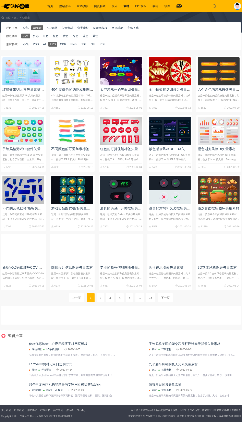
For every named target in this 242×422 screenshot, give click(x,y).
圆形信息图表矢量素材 (166, 267)
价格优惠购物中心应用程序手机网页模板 (58, 344)
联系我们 (19, 410)
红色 (46, 36)
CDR (63, 44)
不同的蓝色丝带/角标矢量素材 (25, 208)
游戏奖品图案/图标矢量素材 (72, 208)
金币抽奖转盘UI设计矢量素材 (171, 90)
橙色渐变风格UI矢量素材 (217, 149)
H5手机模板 (52, 349)
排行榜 (70, 410)
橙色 (56, 36)
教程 (155, 6)
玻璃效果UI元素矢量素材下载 (24, 90)
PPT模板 (140, 6)
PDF (102, 44)
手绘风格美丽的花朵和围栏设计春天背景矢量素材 (184, 344)
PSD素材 (51, 27)
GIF (93, 44)
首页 (50, 6)
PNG (73, 44)
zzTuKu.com (31, 416)
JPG (83, 44)
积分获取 (45, 410)
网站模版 (82, 6)
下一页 (165, 297)
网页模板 (117, 27)
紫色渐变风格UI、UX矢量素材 (172, 149)
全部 (26, 27)
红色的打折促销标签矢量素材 (122, 149)
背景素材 (83, 27)
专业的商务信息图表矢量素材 (122, 267)
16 (150, 297)
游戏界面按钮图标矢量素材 (218, 208)
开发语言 (46, 369)
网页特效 (100, 6)
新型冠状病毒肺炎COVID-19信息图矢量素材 (36, 267)
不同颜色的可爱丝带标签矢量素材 (77, 149)
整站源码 (65, 6)
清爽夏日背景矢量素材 (165, 384)
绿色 (75, 36)
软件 (167, 6)
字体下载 (133, 27)
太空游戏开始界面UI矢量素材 (122, 90)
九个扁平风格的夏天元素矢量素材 (173, 364)
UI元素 (26, 17)
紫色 (95, 36)
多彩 (36, 36)
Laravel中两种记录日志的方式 (50, 364)
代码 (114, 6)
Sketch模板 (100, 27)
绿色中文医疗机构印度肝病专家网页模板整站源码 (64, 384)
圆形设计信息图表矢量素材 (72, 267)
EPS (53, 44)
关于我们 (6, 410)
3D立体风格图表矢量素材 (217, 267)
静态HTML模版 (54, 390)
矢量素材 (67, 27)
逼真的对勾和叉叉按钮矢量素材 (173, 208)
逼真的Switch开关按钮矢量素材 (124, 208)
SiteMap (81, 410)
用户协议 (32, 410)
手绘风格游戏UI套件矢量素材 (24, 149)
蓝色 (85, 36)
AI (44, 44)
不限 (26, 36)
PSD (36, 44)
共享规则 (58, 410)
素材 (126, 6)
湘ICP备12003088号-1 (60, 416)
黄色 (66, 36)
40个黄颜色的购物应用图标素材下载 (79, 90)
